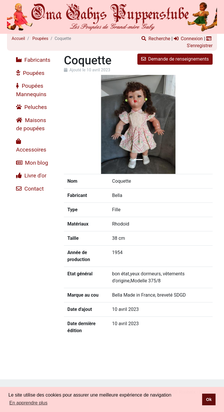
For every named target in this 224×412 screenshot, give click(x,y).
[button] (75, 124)
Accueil (18, 38)
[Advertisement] (33, 282)
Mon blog (32, 162)
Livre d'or (31, 175)
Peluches (31, 107)
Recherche (155, 38)
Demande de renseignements (175, 59)
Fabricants (33, 60)
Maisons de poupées (31, 124)
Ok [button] (208, 399)
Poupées (40, 38)
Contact (30, 188)
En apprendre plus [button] (28, 402)
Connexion (188, 38)
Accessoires (31, 145)
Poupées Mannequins (31, 90)
